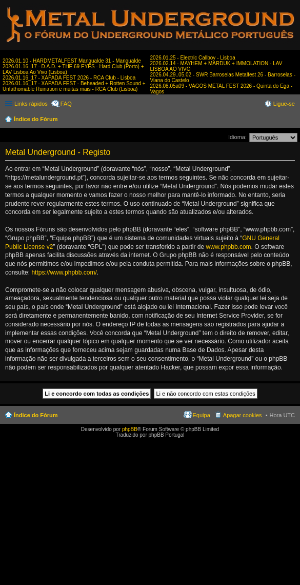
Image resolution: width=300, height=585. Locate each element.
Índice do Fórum (36, 119)
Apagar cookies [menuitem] (242, 415)
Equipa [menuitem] (201, 415)
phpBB (129, 429)
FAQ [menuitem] (66, 104)
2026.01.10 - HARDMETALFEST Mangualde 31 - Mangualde (72, 61)
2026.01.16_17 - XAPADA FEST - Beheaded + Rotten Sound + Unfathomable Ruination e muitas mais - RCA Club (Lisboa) (74, 86)
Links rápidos (31, 104)
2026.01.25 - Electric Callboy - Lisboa (192, 58)
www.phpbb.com (228, 246)
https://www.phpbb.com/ (63, 272)
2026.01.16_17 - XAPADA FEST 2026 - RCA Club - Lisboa (69, 78)
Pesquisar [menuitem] (291, 120)
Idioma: (237, 137)
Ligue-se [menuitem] (284, 104)
